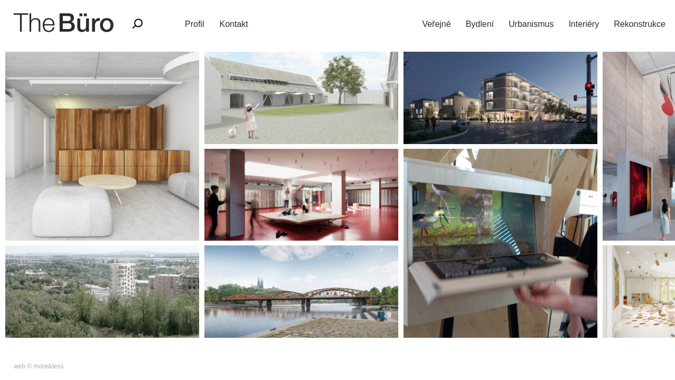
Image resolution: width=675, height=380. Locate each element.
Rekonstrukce (639, 24)
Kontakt (233, 24)
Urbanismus (531, 24)
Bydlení (480, 24)
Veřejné (436, 24)
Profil (194, 24)
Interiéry (583, 24)
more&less (49, 366)
